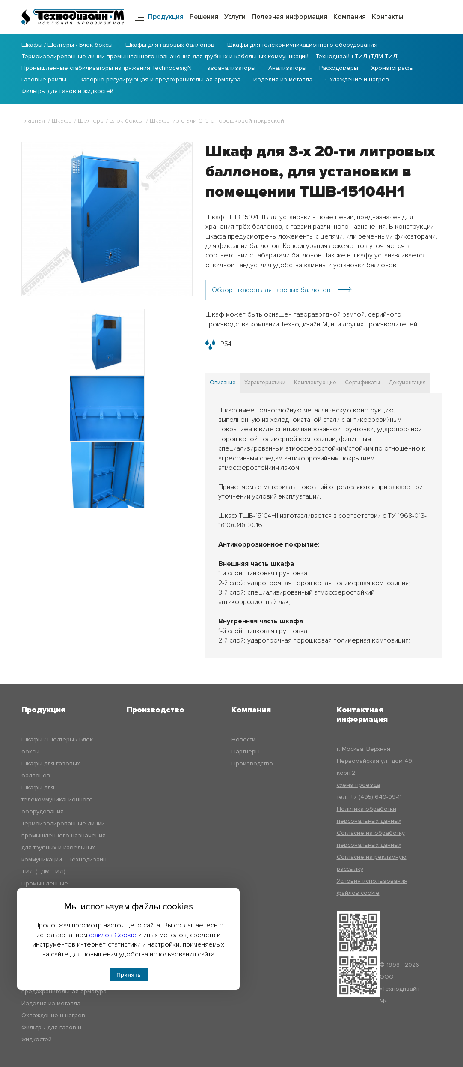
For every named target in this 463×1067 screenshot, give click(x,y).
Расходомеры (338, 68)
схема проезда (358, 785)
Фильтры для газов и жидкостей (67, 91)
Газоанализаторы (230, 68)
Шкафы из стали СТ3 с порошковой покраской (217, 120)
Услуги (235, 16)
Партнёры (246, 751)
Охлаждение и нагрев (357, 80)
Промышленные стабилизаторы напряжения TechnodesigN (106, 68)
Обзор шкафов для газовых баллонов (271, 290)
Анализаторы (287, 68)
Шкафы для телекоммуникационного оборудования (302, 45)
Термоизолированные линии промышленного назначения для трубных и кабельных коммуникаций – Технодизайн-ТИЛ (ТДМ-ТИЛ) (210, 57)
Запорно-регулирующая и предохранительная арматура (159, 80)
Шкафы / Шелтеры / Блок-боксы (67, 45)
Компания (349, 16)
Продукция (166, 16)
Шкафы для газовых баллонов (169, 45)
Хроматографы (392, 68)
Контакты (388, 16)
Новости (243, 739)
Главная (33, 120)
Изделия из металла (282, 80)
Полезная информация (289, 16)
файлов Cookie (113, 935)
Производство (252, 763)
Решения (204, 16)
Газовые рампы (43, 80)
